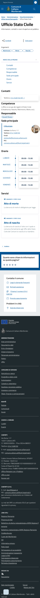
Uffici (3, 362)
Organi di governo (7, 351)
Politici (3, 358)
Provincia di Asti (6, 519)
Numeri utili (5, 478)
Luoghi (3, 423)
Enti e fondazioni (7, 348)
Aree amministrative (8, 341)
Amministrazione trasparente (11, 553)
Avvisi (3, 412)
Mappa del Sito (29, 587)
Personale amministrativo (10, 355)
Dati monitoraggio (7, 585)
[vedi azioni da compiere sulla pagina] (27, 40)
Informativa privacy (8, 543)
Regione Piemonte (8, 2)
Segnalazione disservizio (9, 558)
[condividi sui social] (6, 40)
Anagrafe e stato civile (12, 199)
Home (3, 17)
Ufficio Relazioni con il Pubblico (12, 471)
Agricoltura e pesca (8, 373)
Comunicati (5, 408)
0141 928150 (15, 133)
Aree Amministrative (26, 17)
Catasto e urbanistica (8, 383)
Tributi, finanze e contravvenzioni (12, 393)
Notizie (3, 405)
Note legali (5, 546)
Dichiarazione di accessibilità (11, 550)
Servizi (25, 585)
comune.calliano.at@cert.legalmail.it (17, 143)
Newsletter (5, 577)
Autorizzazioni (6, 380)
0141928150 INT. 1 (18, 98)
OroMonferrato (6, 533)
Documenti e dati (7, 345)
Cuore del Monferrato (8, 536)
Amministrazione (12, 17)
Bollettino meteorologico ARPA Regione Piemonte (19, 530)
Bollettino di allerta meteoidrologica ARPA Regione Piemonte (20, 525)
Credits (12, 587)
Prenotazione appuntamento (11, 560)
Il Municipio (8, 126)
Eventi (3, 427)
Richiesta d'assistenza (9, 563)
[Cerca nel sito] (33, 9)
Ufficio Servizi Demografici (9, 19)
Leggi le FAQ (5, 555)
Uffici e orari (5, 475)
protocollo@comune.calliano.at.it (15, 138)
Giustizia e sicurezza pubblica (11, 387)
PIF (2, 540)
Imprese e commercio (8, 390)
